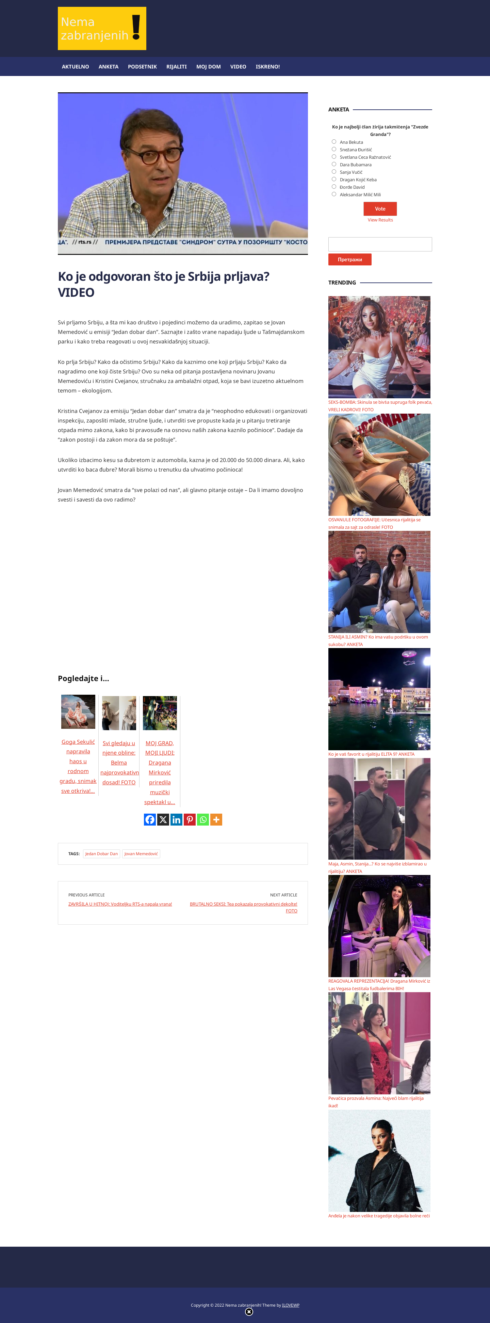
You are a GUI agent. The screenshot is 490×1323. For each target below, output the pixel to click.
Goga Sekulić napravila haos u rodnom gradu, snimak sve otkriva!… (78, 752)
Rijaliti (176, 66)
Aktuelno (75, 66)
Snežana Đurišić (356, 150)
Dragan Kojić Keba (358, 179)
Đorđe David (352, 187)
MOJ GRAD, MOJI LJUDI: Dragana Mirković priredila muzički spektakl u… (160, 758)
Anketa (108, 66)
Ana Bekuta (351, 142)
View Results (380, 220)
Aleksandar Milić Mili (360, 194)
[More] (216, 818)
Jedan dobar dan (101, 852)
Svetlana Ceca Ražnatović (365, 157)
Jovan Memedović (141, 852)
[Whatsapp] (203, 818)
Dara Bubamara (356, 164)
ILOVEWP (290, 1305)
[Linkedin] (176, 818)
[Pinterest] (190, 818)
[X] (163, 818)
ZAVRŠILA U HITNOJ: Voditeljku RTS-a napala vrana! (120, 902)
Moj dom (208, 66)
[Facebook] (150, 818)
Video (238, 66)
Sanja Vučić (351, 172)
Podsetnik (142, 66)
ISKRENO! (268, 66)
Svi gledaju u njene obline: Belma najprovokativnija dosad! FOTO (122, 749)
